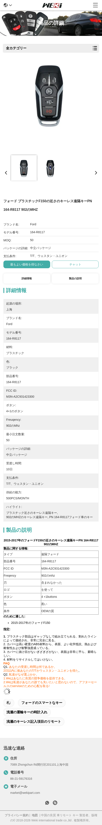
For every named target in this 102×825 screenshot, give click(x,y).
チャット (75, 264)
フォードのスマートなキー (41, 703)
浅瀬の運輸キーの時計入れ (26, 712)
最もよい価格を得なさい (26, 264)
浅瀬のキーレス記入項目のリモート (33, 721)
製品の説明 (75, 278)
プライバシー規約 (17, 815)
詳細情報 (27, 278)
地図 (35, 815)
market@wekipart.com (25, 792)
